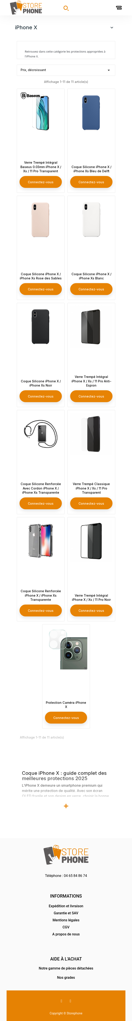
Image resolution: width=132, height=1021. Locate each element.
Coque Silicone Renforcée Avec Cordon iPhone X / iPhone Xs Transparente (40, 478)
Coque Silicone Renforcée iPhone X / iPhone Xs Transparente (40, 587)
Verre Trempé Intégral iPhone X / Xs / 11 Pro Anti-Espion (91, 375)
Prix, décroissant (66, 70)
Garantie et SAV (66, 913)
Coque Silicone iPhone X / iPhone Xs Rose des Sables (40, 268)
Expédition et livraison (66, 906)
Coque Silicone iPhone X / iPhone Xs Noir (41, 377)
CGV (66, 927)
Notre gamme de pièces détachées (66, 968)
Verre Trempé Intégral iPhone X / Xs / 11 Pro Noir (91, 589)
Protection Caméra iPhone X (66, 699)
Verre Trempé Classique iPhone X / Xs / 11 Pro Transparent (91, 482)
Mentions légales (66, 920)
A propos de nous (66, 934)
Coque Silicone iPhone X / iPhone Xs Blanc (91, 270)
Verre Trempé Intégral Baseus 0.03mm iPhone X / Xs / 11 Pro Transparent (40, 159)
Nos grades (66, 977)
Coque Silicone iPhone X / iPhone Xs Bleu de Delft (91, 161)
